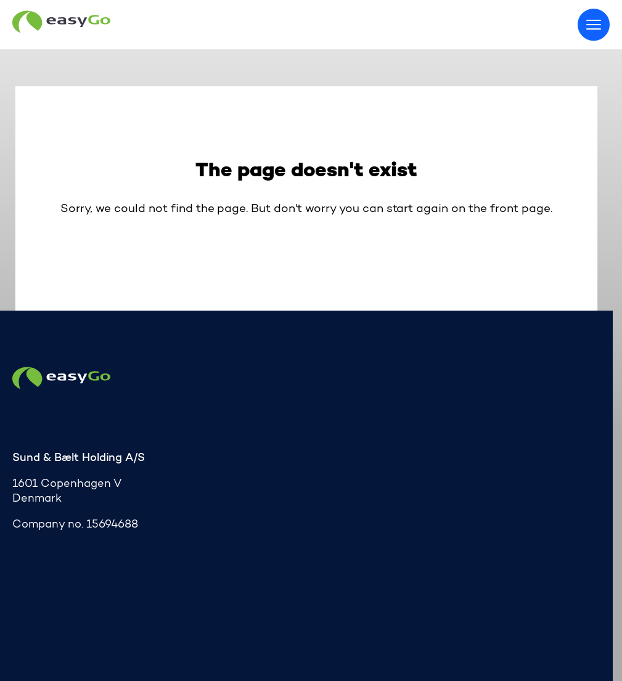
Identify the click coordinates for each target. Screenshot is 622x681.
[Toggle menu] (594, 25)
